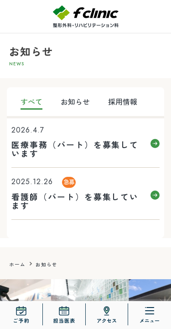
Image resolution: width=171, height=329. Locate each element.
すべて (31, 101)
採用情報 (122, 101)
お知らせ (75, 101)
